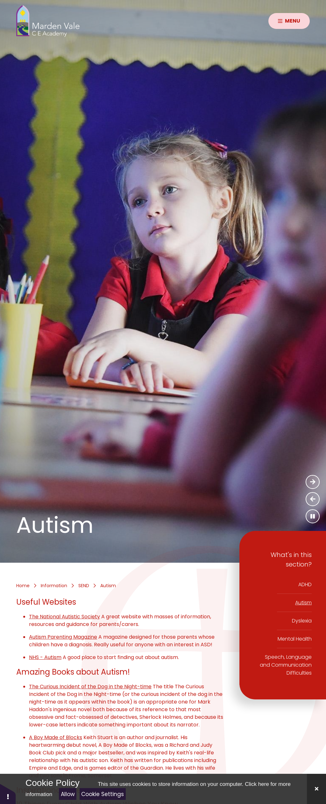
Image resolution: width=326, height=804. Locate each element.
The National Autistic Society (64, 616)
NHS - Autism (45, 657)
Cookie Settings (102, 794)
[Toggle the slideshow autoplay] (313, 516)
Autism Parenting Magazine (63, 637)
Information (54, 585)
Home (23, 585)
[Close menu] (289, 21)
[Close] (316, 789)
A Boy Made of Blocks (55, 737)
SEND (83, 585)
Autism (108, 585)
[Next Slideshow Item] (313, 482)
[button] (8, 793)
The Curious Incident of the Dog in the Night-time (90, 686)
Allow (68, 794)
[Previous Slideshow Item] (313, 499)
